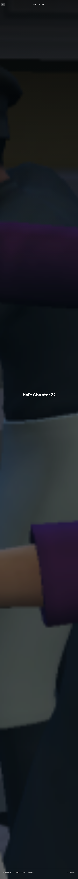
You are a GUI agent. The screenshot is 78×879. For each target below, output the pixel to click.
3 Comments (71, 872)
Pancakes (32, 872)
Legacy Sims (39, 5)
